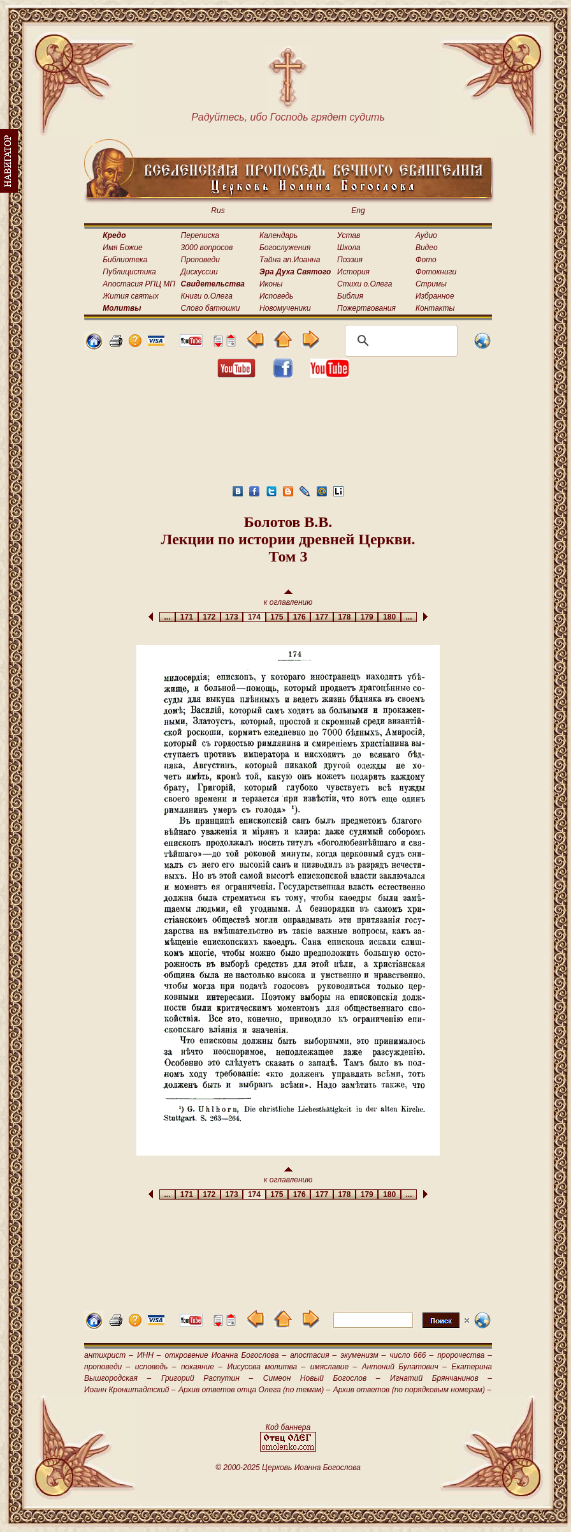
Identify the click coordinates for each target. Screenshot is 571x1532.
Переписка (200, 235)
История (353, 271)
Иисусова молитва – (267, 1366)
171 (186, 617)
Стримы (431, 283)
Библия (350, 296)
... (167, 617)
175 (276, 617)
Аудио (426, 235)
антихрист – (108, 1355)
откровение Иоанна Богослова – (225, 1355)
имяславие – (333, 1366)
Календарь (278, 235)
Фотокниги (436, 271)
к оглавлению (288, 598)
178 (344, 617)
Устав (348, 235)
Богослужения (284, 247)
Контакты (435, 308)
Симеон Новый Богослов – (321, 1378)
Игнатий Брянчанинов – (441, 1378)
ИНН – (149, 1355)
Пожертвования (366, 308)
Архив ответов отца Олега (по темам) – (254, 1389)
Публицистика (129, 271)
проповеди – (107, 1366)
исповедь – (156, 1366)
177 (321, 617)
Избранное (435, 296)
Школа (349, 247)
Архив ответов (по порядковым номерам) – (412, 1389)
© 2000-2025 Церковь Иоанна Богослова (288, 1467)
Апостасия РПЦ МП (139, 283)
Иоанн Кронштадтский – (130, 1389)
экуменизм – (363, 1355)
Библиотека (125, 259)
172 (209, 617)
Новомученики (285, 308)
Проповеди (200, 259)
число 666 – (411, 1355)
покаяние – (201, 1366)
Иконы (270, 283)
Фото (426, 259)
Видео (427, 247)
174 (253, 617)
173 (231, 617)
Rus (217, 210)
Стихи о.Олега (364, 283)
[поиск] (399, 340)
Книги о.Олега (207, 296)
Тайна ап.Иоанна (289, 259)
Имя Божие (122, 247)
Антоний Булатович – (404, 1366)
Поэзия (350, 259)
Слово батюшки (210, 308)
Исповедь (276, 296)
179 (366, 617)
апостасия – (313, 1355)
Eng (358, 210)
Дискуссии (199, 271)
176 (299, 617)
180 (389, 617)
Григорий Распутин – (207, 1378)
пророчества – (464, 1355)
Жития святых (130, 296)
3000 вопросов (207, 247)
